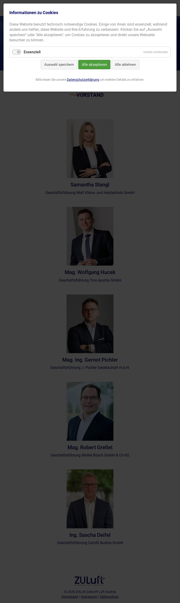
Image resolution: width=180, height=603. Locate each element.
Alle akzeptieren (94, 64)
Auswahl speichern (59, 64)
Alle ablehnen (125, 64)
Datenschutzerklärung (83, 79)
